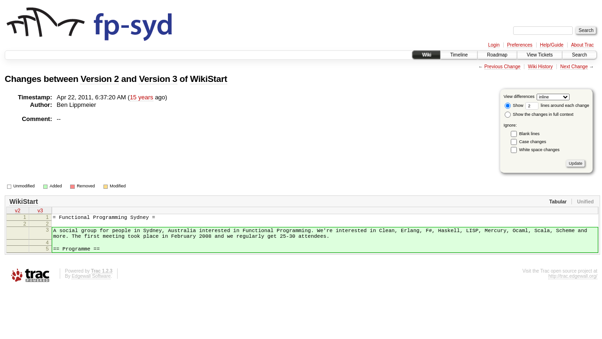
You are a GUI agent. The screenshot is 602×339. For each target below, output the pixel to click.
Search (579, 54)
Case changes (533, 141)
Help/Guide (551, 45)
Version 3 (158, 79)
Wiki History (540, 66)
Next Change (573, 66)
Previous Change (502, 66)
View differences (519, 96)
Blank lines (529, 133)
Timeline (458, 54)
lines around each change (557, 105)
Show (514, 105)
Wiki (426, 54)
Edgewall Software (91, 283)
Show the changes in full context (539, 114)
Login (493, 45)
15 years (141, 97)
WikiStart (208, 79)
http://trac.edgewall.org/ (572, 283)
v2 (18, 211)
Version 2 (99, 79)
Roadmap (497, 54)
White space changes (539, 149)
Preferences (519, 45)
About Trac (582, 45)
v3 (40, 211)
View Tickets (540, 54)
